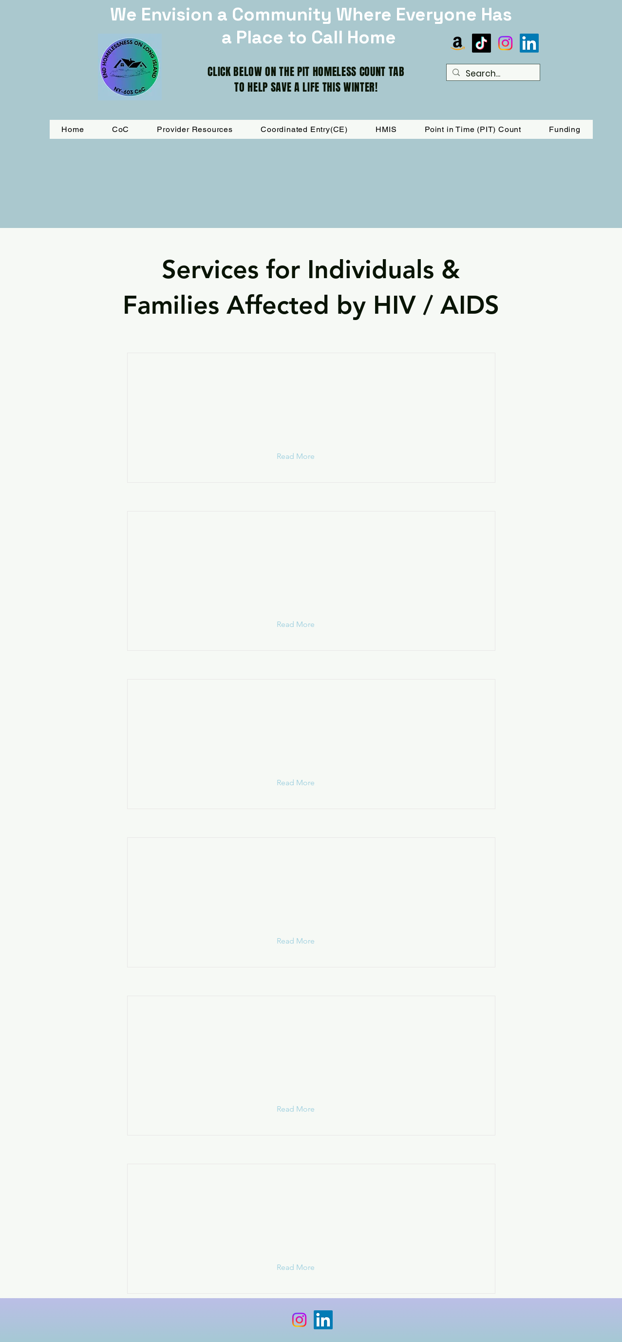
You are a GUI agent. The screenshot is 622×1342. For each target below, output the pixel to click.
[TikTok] (481, 43)
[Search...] (492, 74)
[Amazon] (457, 43)
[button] (565, 129)
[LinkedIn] (529, 43)
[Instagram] (505, 43)
